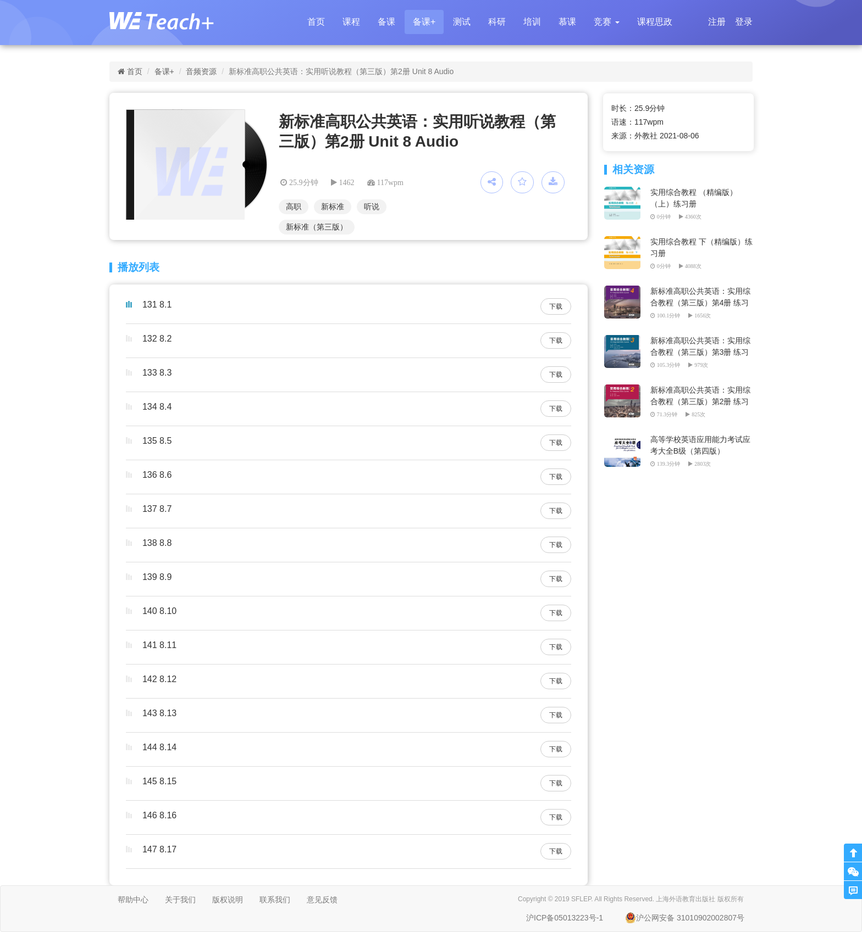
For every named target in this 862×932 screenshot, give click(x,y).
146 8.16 (159, 815)
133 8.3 (157, 372)
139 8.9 (157, 577)
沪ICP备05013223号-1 (564, 917)
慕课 (567, 21)
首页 (316, 21)
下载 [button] (555, 306)
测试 (462, 21)
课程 (351, 21)
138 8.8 (157, 543)
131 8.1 (157, 304)
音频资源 (201, 71)
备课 (386, 21)
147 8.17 (159, 849)
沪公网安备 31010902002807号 (684, 917)
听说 (371, 206)
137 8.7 (157, 509)
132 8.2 (157, 338)
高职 (293, 206)
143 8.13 (159, 713)
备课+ (424, 21)
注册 (717, 21)
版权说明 (227, 899)
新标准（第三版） (316, 226)
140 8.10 (159, 611)
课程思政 (654, 21)
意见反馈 (322, 899)
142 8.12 (159, 679)
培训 (532, 21)
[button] (606, 22)
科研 (497, 21)
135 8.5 (157, 440)
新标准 (332, 206)
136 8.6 (157, 474)
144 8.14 (159, 747)
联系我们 (274, 899)
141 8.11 (159, 645)
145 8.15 (159, 781)
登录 (744, 21)
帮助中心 (133, 899)
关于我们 (180, 899)
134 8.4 (157, 406)
